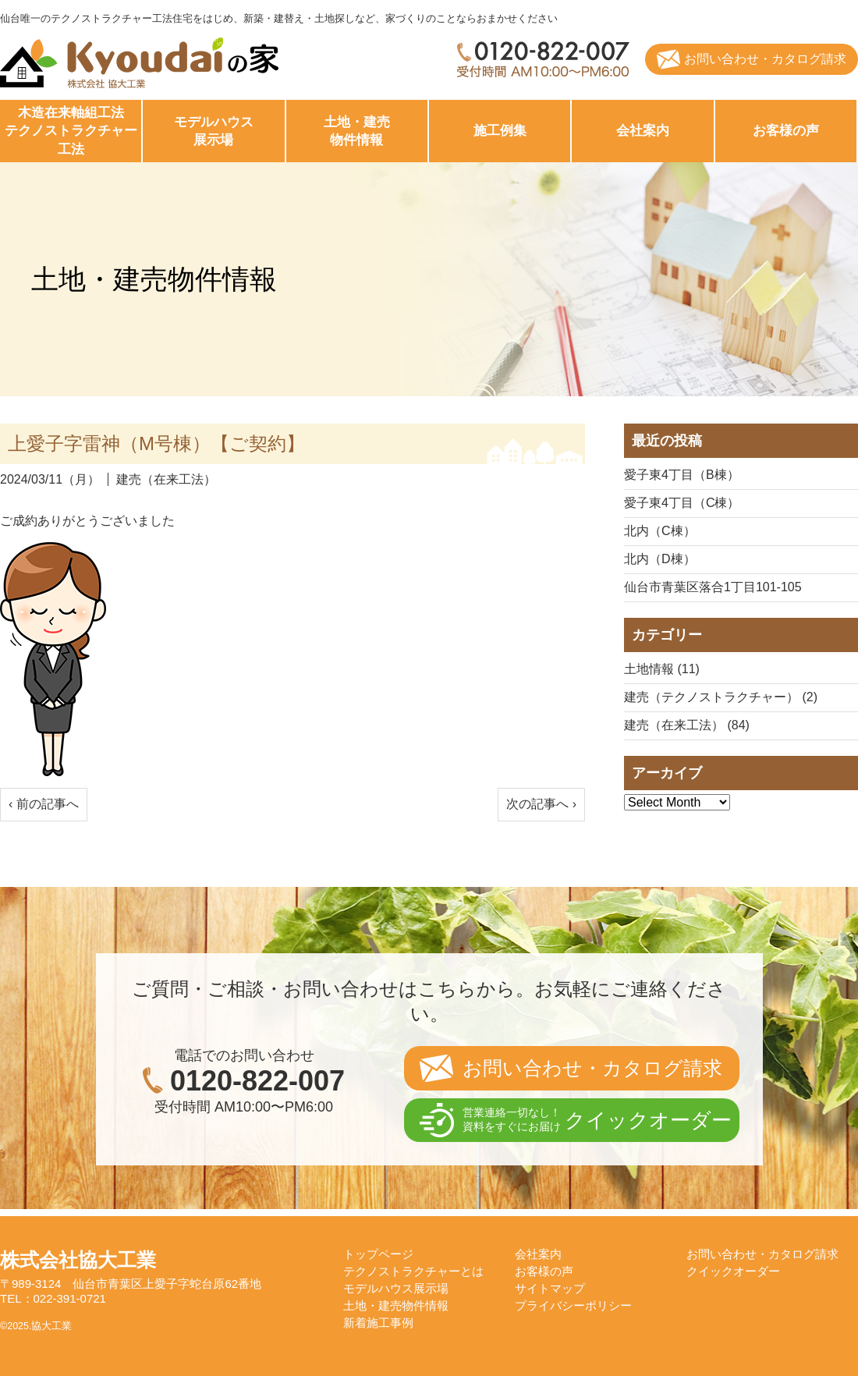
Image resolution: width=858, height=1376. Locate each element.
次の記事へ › (541, 803)
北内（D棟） (660, 559)
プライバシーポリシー (573, 1305)
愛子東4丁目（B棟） (681, 474)
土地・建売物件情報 (395, 1305)
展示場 (213, 130)
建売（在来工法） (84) (687, 725)
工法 (70, 131)
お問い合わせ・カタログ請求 (765, 59)
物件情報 (356, 130)
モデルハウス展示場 (395, 1288)
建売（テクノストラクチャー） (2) (720, 697)
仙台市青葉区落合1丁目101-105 (713, 587)
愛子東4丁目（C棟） (681, 502)
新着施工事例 (378, 1322)
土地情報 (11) (662, 669)
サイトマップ (550, 1288)
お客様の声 (786, 130)
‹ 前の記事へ (44, 803)
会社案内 (642, 130)
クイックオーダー (733, 1271)
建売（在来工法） (166, 479)
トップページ (378, 1254)
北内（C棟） (660, 530)
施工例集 (499, 130)
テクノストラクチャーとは (413, 1271)
